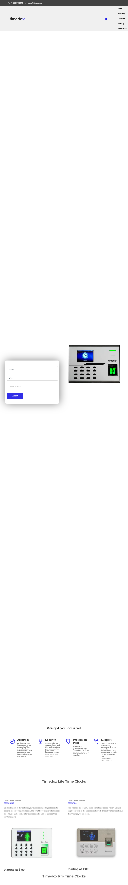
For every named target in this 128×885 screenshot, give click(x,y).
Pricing (121, 24)
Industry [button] (121, 14)
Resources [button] (122, 29)
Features (121, 19)
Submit (15, 396)
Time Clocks (121, 9)
